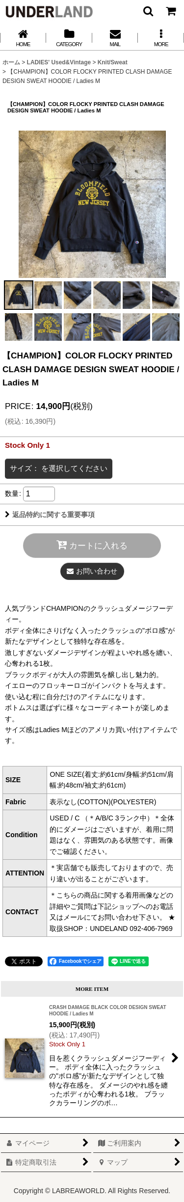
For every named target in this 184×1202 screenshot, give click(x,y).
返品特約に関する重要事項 (50, 515)
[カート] (170, 10)
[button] (148, 10)
